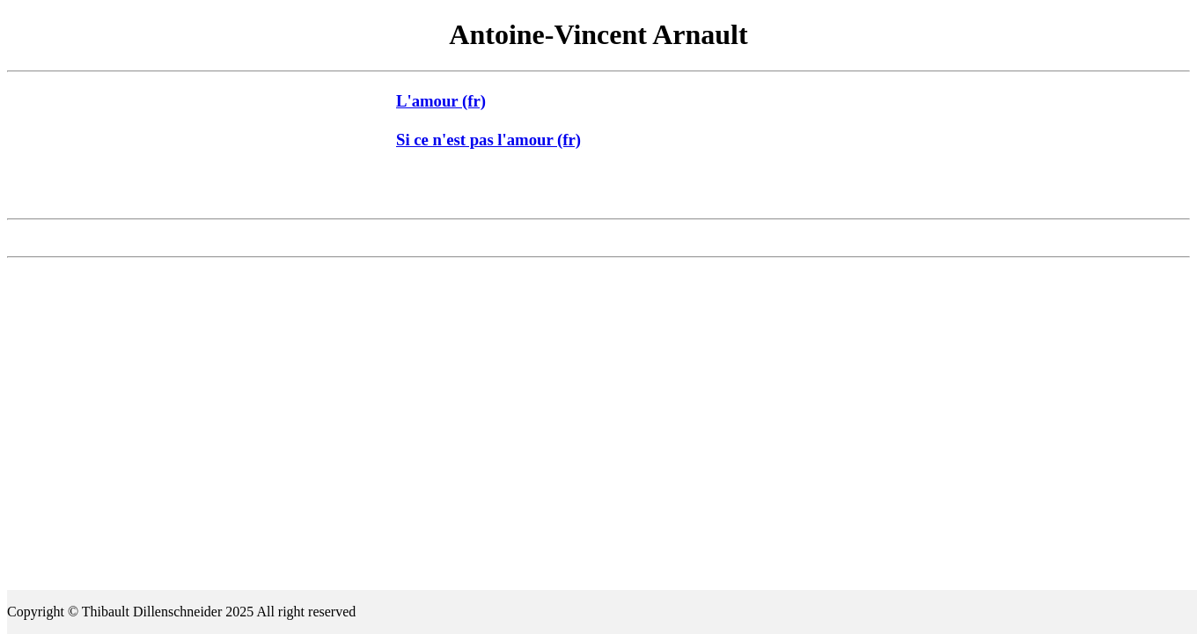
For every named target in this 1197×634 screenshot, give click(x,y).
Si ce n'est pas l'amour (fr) (488, 139)
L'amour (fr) (441, 101)
